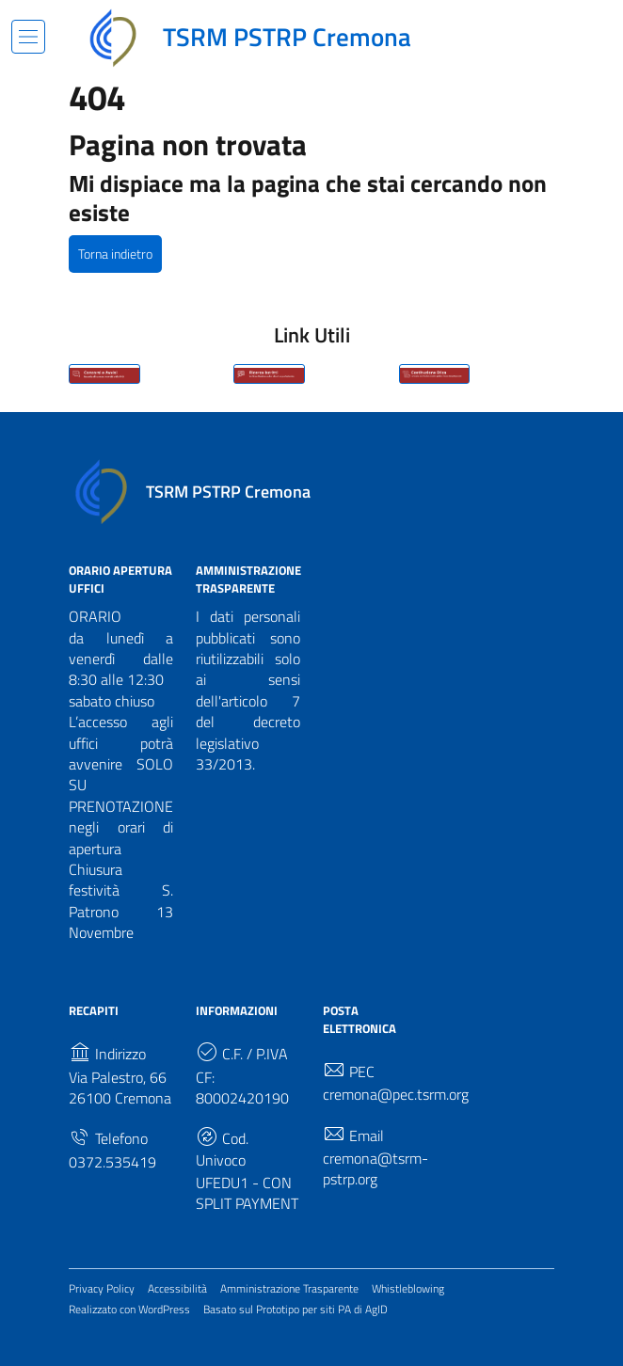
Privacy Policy (102, 1288)
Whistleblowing (408, 1288)
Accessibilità (177, 1288)
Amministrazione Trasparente (289, 1288)
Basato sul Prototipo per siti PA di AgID (295, 1309)
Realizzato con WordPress (129, 1309)
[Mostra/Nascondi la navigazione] (28, 36)
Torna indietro (115, 253)
